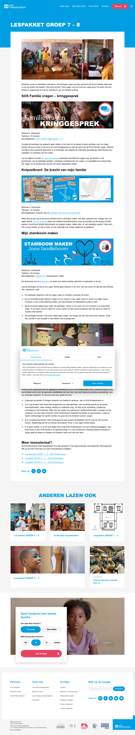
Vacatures (35, 700)
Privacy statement (66, 704)
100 (25, 643)
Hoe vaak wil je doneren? (31, 623)
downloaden (44, 281)
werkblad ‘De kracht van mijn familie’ (65, 213)
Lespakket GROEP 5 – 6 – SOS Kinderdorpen (44, 462)
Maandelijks (52, 629)
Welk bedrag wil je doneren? (32, 637)
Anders (57, 643)
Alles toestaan (97, 383)
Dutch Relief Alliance (17, 696)
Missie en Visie (37, 692)
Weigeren (37, 383)
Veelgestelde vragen (67, 696)
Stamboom (40, 276)
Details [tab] (67, 357)
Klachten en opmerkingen (69, 692)
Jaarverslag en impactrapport (42, 696)
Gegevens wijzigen (66, 700)
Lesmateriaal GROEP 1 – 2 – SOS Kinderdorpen (45, 454)
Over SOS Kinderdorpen (40, 687)
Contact (62, 687)
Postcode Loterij (15, 692)
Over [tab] (99, 357)
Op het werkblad (40, 221)
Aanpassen (67, 383)
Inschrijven (119, 689)
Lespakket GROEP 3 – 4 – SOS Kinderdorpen (44, 458)
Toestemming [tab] (36, 357)
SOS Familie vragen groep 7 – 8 (49, 139)
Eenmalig (30, 629)
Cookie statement (66, 708)
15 (46, 643)
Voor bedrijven (15, 687)
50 (36, 643)
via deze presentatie (50, 158)
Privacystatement (54, 375)
